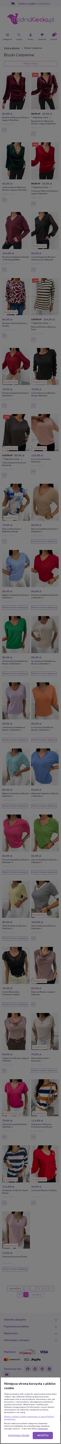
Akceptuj (42, 1435)
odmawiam (42, 1428)
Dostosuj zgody (18, 1435)
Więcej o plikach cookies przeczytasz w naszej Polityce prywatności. (29, 1417)
